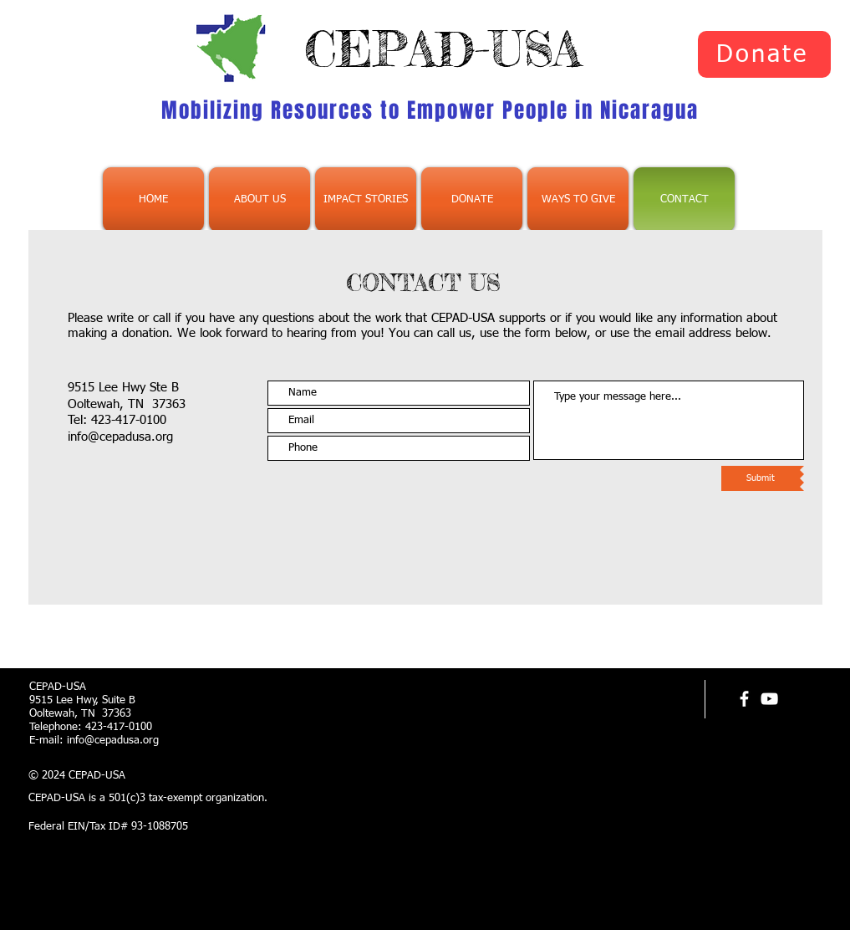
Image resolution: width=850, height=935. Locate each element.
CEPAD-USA (443, 48)
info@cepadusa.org (120, 437)
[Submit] (760, 478)
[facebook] (744, 698)
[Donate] (764, 54)
